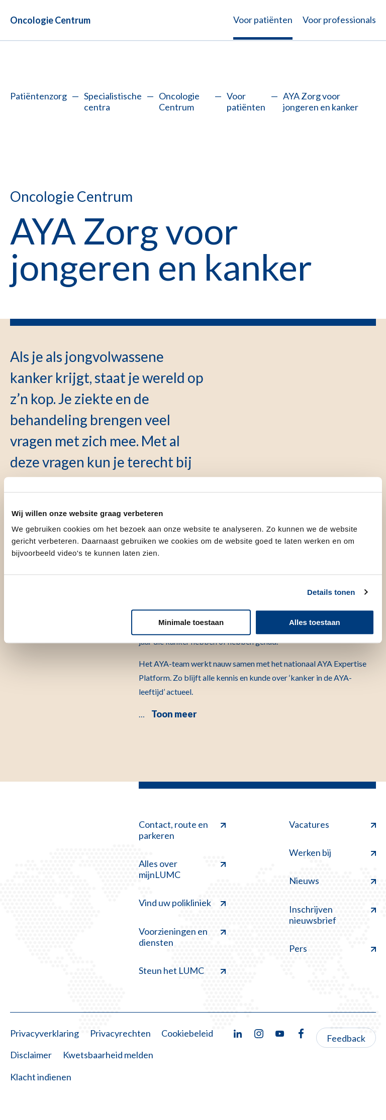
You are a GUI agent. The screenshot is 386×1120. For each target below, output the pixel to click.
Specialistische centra (113, 101)
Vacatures (332, 824)
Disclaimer (31, 1054)
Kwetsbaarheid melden (108, 1054)
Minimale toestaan (191, 622)
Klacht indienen (40, 1076)
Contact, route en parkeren (182, 830)
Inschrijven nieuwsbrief (332, 915)
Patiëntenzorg (38, 95)
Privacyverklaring (44, 1033)
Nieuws (332, 880)
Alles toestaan (314, 622)
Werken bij (332, 852)
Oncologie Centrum (50, 20)
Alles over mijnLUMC (182, 869)
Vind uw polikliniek (182, 902)
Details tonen (331, 592)
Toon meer (174, 713)
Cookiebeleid (187, 1033)
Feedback (346, 1038)
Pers (332, 948)
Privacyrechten (120, 1033)
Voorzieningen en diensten (182, 937)
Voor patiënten (246, 101)
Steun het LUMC (182, 970)
